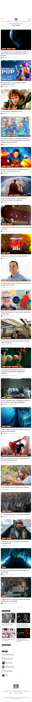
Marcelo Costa (5, 344)
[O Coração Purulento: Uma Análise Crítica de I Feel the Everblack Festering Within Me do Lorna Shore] (23, 623)
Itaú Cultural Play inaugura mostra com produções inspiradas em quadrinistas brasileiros (15, 371)
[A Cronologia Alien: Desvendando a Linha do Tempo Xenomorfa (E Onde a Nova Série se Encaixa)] (16, 40)
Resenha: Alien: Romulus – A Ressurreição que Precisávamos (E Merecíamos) (23, 645)
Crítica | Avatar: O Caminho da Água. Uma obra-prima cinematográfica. (15, 432)
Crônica (4, 108)
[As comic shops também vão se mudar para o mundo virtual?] (8, 623)
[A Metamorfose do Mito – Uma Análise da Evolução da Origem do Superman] (16, 186)
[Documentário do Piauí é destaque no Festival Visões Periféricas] (16, 329)
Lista (8, 252)
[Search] (30, 19)
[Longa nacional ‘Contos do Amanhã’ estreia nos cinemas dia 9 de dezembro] (16, 593)
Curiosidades (5, 195)
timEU (4, 258)
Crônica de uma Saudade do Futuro (13, 111)
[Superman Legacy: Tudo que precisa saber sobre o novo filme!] (16, 300)
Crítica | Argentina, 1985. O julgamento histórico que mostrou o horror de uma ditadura (14, 402)
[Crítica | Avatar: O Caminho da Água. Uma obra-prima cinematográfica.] (16, 419)
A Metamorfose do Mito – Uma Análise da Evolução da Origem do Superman (15, 199)
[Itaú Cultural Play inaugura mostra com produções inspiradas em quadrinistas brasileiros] (16, 358)
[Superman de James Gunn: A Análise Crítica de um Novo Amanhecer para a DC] (16, 157)
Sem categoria (25, 457)
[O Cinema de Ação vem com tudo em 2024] (16, 244)
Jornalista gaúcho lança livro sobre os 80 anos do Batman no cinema (15, 284)
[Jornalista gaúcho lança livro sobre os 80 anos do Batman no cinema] (16, 271)
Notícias (9, 337)
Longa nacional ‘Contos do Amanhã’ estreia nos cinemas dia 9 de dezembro (16, 605)
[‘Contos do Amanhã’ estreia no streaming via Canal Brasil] (16, 564)
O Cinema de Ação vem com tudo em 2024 (15, 256)
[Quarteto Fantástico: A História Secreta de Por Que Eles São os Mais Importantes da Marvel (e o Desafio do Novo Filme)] (16, 126)
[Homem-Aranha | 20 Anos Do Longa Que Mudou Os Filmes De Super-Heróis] (16, 448)
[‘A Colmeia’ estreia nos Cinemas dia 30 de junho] (16, 506)
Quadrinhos (15, 135)
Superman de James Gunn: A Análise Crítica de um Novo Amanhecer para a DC (15, 170)
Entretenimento (12, 457)
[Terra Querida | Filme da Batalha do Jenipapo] (16, 477)
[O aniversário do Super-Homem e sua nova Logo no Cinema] (16, 215)
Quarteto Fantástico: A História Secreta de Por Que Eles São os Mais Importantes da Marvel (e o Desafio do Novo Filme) (15, 140)
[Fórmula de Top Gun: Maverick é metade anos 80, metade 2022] (16, 535)
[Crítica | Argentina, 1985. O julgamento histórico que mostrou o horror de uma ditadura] (16, 388)
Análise (4, 48)
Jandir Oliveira (5, 464)
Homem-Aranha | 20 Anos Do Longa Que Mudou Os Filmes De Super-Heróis (15, 461)
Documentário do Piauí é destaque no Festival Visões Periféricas (14, 342)
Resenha (9, 543)
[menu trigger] (2, 19)
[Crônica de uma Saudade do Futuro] (16, 99)
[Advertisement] (16, 9)
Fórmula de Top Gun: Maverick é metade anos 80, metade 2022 (15, 548)
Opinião (14, 108)
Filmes (9, 48)
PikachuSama (5, 57)
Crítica (10, 79)
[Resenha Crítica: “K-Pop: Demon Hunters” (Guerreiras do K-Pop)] (16, 70)
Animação (4, 79)
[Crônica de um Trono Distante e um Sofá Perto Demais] (8, 639)
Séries (14, 48)
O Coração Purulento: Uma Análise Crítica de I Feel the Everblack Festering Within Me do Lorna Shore (23, 630)
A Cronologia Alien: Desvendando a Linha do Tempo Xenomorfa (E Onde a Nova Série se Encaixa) (16, 53)
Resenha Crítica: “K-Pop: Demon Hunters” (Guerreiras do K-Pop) (15, 83)
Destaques (5, 457)
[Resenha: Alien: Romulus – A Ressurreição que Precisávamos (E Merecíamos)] (23, 639)
